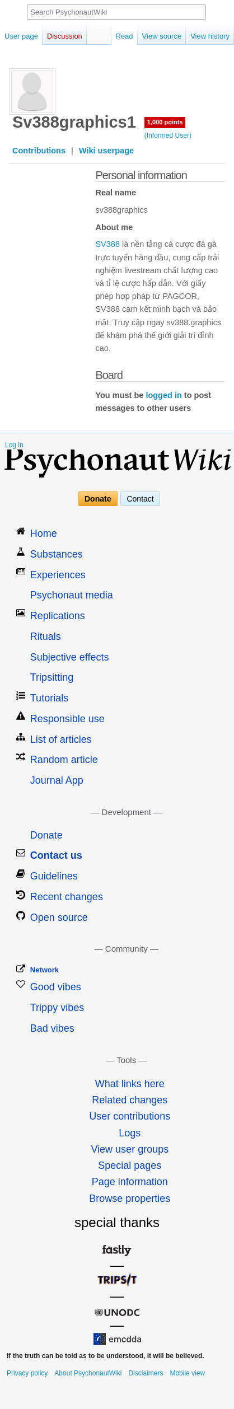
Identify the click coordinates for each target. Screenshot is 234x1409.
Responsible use (67, 718)
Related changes (129, 1100)
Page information (130, 1181)
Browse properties (129, 1198)
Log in (14, 445)
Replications (57, 615)
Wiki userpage (106, 150)
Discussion (64, 36)
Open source (59, 917)
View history (210, 36)
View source (162, 36)
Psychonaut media (71, 595)
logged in (163, 395)
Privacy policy (27, 1373)
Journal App (56, 780)
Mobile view (187, 1373)
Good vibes (55, 987)
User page (21, 36)
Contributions (38, 150)
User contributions (129, 1116)
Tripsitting (51, 677)
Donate (98, 498)
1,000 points (165, 122)
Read (124, 36)
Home (43, 533)
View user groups (130, 1149)
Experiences (58, 575)
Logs (130, 1133)
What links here (130, 1083)
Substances (56, 554)
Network (44, 970)
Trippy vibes (57, 1007)
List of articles (61, 739)
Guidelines (54, 876)
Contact (140, 498)
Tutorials (49, 698)
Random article (64, 759)
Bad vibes (52, 1028)
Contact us (56, 855)
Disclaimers (145, 1373)
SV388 (107, 244)
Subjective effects (69, 657)
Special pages (129, 1165)
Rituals (45, 636)
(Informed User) (167, 135)
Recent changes (66, 896)
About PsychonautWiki (87, 1373)
